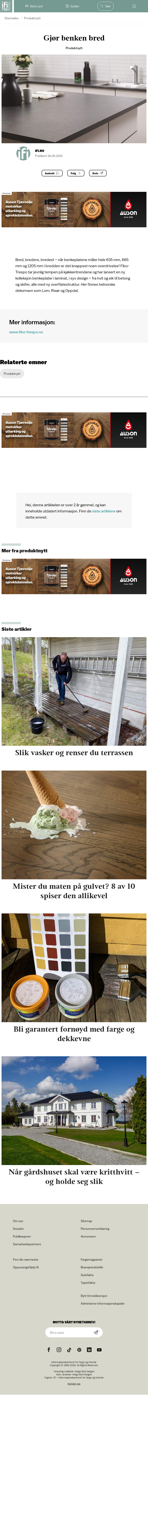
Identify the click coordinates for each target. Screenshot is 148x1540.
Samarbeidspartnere (27, 1244)
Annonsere (88, 1236)
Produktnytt (32, 18)
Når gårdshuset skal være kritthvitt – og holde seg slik (74, 1177)
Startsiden (12, 18)
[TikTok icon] (69, 1350)
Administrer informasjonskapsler (103, 1303)
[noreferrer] (89, 1350)
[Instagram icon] (59, 1350)
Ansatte (18, 1228)
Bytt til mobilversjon (94, 1295)
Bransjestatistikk (92, 1267)
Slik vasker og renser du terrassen (74, 752)
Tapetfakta (88, 1282)
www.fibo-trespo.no (26, 332)
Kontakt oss (74, 1383)
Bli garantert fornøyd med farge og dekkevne (74, 1034)
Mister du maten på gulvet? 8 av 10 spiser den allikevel (74, 891)
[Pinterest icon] (79, 1350)
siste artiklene (103, 511)
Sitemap (86, 1221)
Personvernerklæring (95, 1228)
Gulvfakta (87, 1275)
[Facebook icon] (48, 1350)
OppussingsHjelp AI (26, 1267)
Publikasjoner (22, 1236)
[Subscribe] (96, 1332)
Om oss (18, 1221)
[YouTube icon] (99, 1350)
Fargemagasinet (91, 1259)
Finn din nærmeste (25, 1259)
